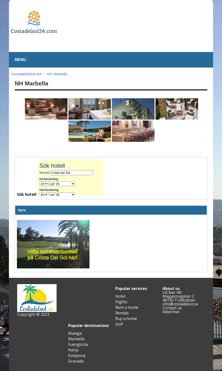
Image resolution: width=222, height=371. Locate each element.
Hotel (120, 296)
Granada (76, 361)
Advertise (171, 311)
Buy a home (126, 318)
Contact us (172, 307)
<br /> (73, 177)
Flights (121, 301)
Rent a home (126, 307)
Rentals (122, 313)
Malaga (75, 333)
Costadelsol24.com (26, 74)
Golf (119, 324)
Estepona (76, 355)
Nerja (73, 350)
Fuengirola (78, 344)
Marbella (76, 338)
